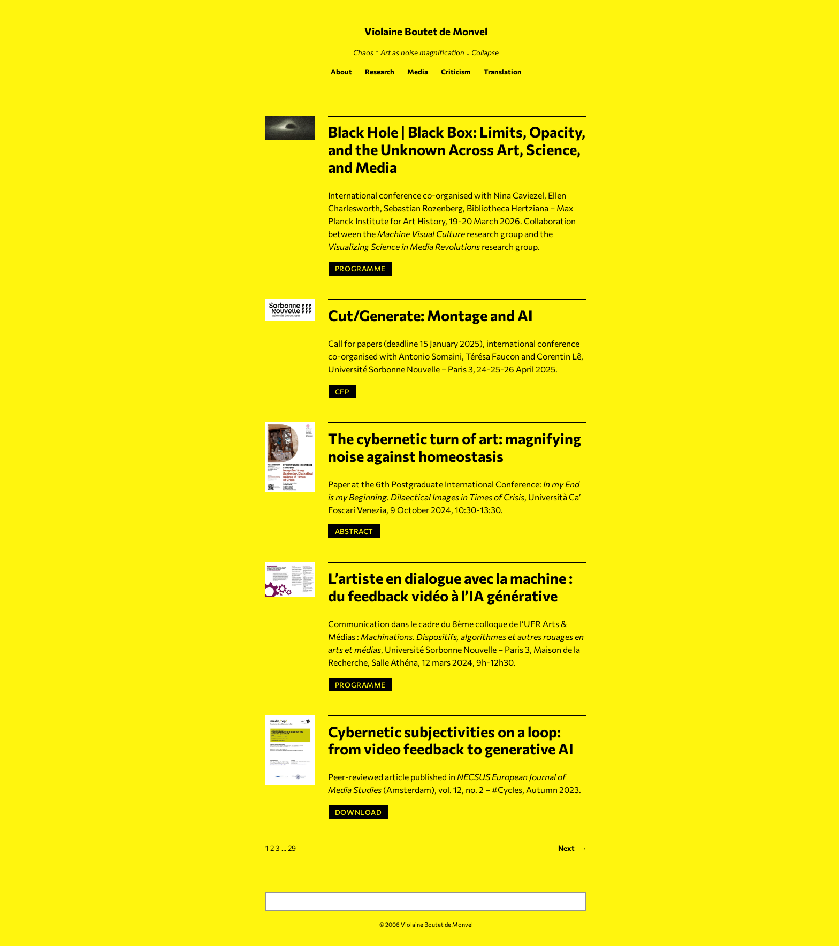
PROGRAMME (360, 268)
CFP (342, 391)
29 (292, 847)
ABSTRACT (357, 531)
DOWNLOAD (358, 812)
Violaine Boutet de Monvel (425, 31)
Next (572, 848)
